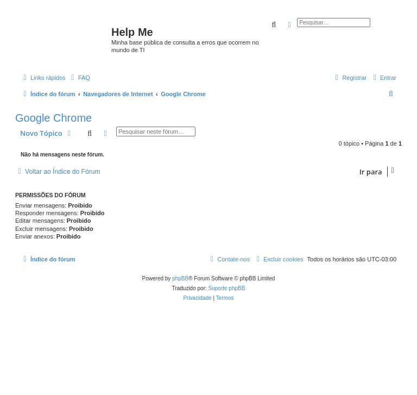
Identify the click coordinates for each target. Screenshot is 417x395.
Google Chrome (53, 118)
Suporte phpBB (226, 288)
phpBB (180, 278)
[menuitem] (79, 77)
